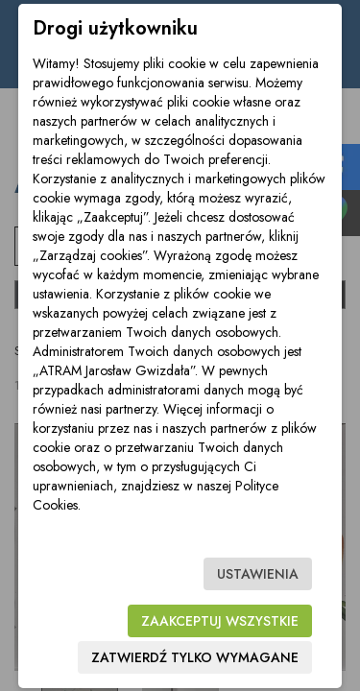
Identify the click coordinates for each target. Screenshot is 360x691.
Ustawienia (258, 574)
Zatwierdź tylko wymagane (195, 657)
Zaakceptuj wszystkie (220, 621)
